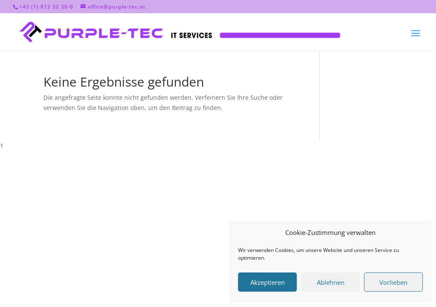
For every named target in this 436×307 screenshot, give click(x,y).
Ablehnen (330, 282)
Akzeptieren (267, 282)
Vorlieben (393, 282)
